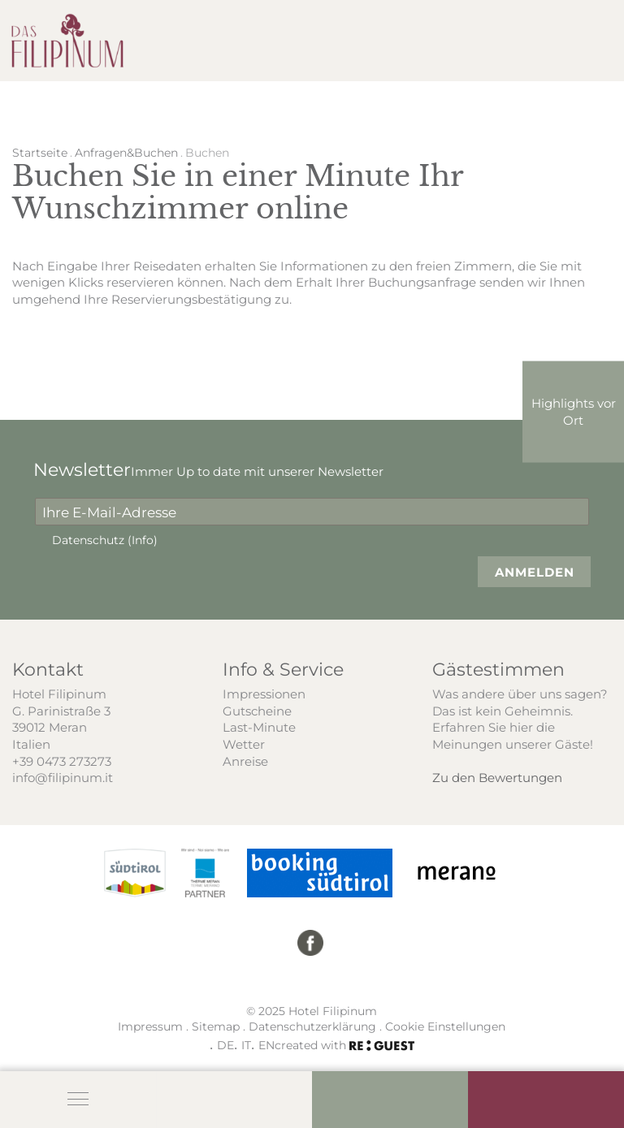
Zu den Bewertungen (497, 777)
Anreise (245, 761)
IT (246, 1044)
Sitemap (216, 1026)
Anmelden (534, 572)
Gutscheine (257, 710)
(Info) (143, 539)
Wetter (244, 744)
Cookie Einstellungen (445, 1026)
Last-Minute (259, 727)
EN (266, 1044)
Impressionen (264, 693)
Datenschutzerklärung (312, 1026)
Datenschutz (105, 540)
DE (225, 1044)
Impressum (150, 1026)
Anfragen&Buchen (126, 152)
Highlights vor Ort (573, 411)
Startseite (39, 152)
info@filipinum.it (62, 777)
